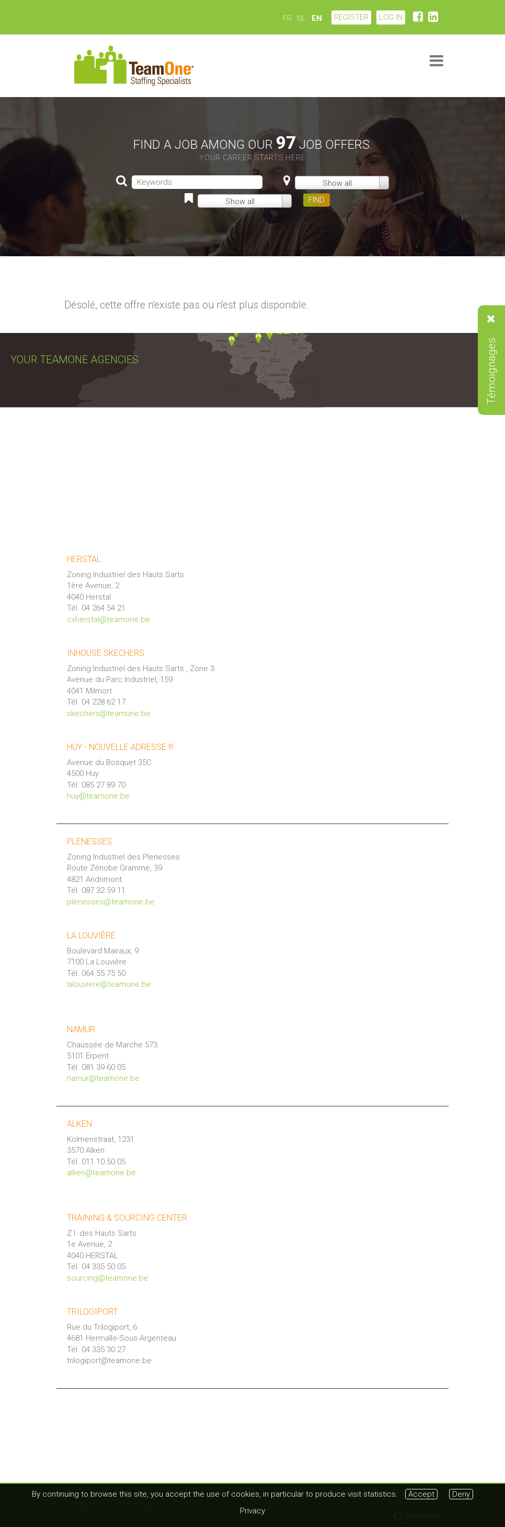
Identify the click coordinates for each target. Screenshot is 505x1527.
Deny (461, 1494)
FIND (316, 200)
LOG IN (391, 17)
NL (301, 18)
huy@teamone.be (98, 796)
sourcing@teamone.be (107, 1278)
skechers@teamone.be (109, 713)
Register (351, 17)
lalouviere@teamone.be (109, 984)
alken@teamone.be (101, 1172)
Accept (421, 1494)
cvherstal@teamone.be (108, 619)
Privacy (252, 1511)
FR (287, 18)
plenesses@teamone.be (111, 901)
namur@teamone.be (103, 1078)
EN (317, 18)
